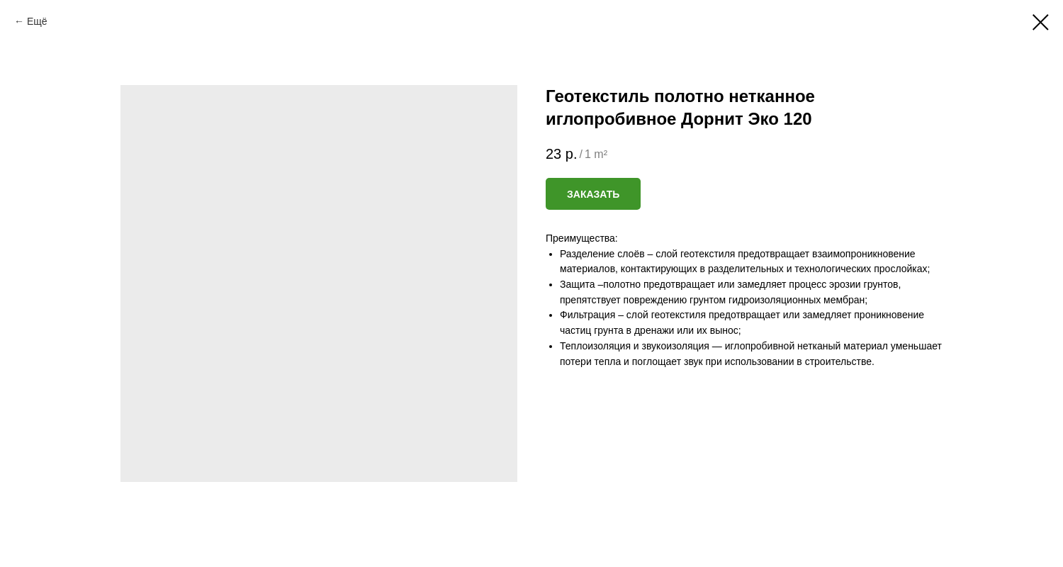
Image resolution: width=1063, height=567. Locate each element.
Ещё (37, 21)
